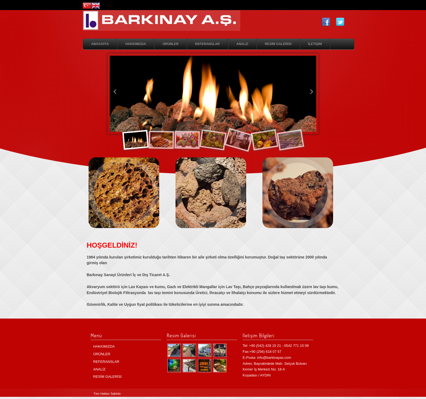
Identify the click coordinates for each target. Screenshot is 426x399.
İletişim (315, 44)
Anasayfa (100, 44)
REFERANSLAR (207, 44)
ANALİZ (242, 44)
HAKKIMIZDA (135, 44)
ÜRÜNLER (170, 44)
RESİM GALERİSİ (278, 44)
